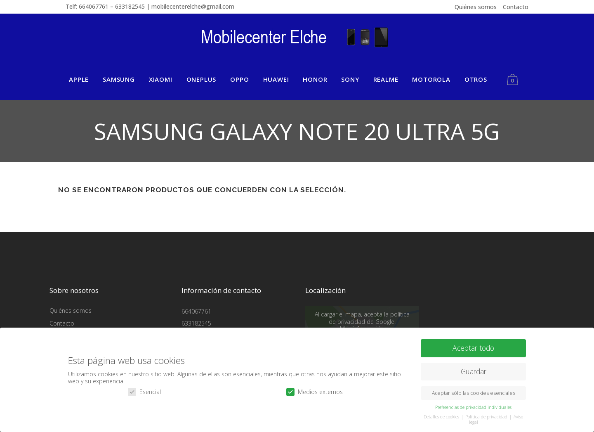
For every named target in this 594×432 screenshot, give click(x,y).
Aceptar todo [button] (473, 347)
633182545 (196, 323)
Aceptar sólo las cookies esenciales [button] (473, 392)
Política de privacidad (487, 416)
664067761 (196, 311)
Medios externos (314, 391)
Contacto (515, 7)
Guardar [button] (473, 371)
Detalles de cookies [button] (442, 416)
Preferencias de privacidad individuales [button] (473, 407)
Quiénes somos (476, 7)
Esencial (144, 391)
